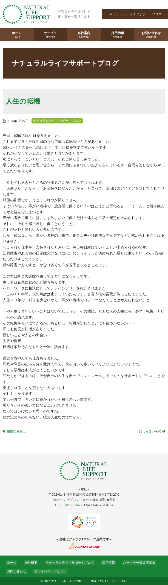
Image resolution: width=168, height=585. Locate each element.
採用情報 (117, 35)
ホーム (16, 35)
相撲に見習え (16, 431)
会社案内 (83, 35)
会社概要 (28, 562)
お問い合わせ (151, 35)
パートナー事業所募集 (131, 562)
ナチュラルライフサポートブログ (135, 14)
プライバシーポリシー (48, 571)
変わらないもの (150, 431)
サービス (50, 35)
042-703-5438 (73, 504)
